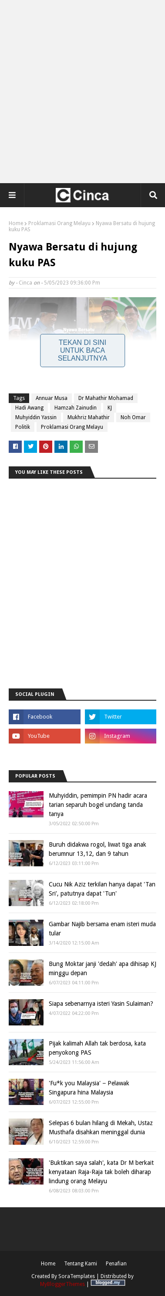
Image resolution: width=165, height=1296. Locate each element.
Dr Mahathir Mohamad (105, 398)
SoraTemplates (76, 1276)
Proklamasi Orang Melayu (59, 223)
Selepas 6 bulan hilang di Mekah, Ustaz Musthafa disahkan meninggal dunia (101, 1127)
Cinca (25, 283)
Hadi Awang (29, 408)
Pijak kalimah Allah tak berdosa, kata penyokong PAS (97, 1048)
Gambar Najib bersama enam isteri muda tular (102, 929)
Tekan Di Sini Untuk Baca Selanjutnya (83, 350)
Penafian (116, 1264)
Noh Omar (133, 417)
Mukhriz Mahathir (88, 417)
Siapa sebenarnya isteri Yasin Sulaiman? (101, 1003)
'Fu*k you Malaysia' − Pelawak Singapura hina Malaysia (89, 1088)
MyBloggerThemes (62, 1284)
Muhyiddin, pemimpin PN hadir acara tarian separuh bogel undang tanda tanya (98, 804)
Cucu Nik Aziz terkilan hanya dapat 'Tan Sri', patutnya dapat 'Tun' (102, 889)
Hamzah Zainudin (75, 408)
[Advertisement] (82, 91)
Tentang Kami (80, 1264)
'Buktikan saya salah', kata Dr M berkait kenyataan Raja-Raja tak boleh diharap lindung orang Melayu (101, 1172)
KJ (110, 408)
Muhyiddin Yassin (36, 417)
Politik (22, 427)
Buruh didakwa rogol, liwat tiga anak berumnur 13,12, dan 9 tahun (97, 849)
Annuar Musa (51, 398)
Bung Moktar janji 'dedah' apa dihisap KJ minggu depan (102, 968)
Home (16, 223)
